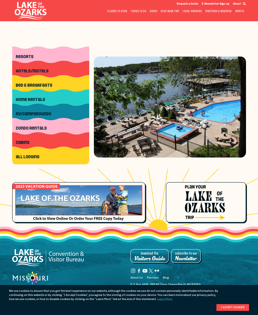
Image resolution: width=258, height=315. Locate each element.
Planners (153, 277)
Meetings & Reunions (218, 11)
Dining (153, 11)
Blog (166, 277)
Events (239, 11)
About (237, 4)
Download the (149, 256)
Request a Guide (187, 4)
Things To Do (138, 11)
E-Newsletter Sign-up (215, 4)
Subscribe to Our (186, 256)
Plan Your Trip (170, 11)
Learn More (164, 299)
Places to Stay (117, 11)
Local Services (192, 11)
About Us (136, 277)
